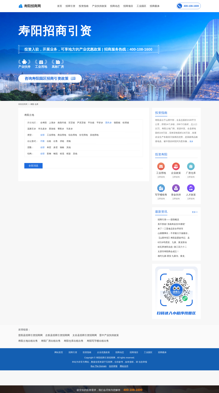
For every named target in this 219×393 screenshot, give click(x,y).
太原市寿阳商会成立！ (168, 251)
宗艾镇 (71, 122)
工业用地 (51, 135)
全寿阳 (43, 122)
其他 (68, 147)
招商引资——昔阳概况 (168, 219)
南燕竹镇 (62, 122)
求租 (62, 141)
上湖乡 (52, 122)
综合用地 (72, 135)
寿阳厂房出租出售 (51, 341)
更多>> (195, 212)
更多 (191, 141)
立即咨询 (161, 177)
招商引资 (70, 6)
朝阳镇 (117, 122)
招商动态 (115, 6)
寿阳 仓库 (34, 104)
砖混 (62, 153)
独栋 (62, 147)
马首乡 (69, 128)
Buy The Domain (98, 366)
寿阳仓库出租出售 (73, 341)
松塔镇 (126, 122)
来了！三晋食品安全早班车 (170, 228)
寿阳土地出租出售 (28, 341)
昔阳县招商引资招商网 (30, 335)
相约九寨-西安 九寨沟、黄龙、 (172, 256)
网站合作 (124, 366)
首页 (59, 6)
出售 (55, 141)
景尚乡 (108, 122)
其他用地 (94, 135)
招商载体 (162, 352)
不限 (42, 141)
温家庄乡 (31, 128)
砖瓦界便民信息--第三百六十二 (172, 247)
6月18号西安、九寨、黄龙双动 (172, 242)
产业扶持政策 (99, 6)
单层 (49, 147)
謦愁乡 (61, 128)
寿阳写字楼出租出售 (98, 341)
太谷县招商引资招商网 (84, 335)
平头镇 (91, 122)
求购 (68, 141)
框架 (68, 153)
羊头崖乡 (42, 128)
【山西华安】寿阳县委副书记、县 (174, 238)
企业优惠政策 (103, 352)
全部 (42, 135)
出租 (49, 141)
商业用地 (62, 135)
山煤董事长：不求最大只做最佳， (174, 233)
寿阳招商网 (23, 104)
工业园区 (141, 6)
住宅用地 (83, 135)
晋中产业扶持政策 (109, 335)
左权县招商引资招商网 (57, 335)
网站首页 (58, 352)
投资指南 (84, 6)
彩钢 (49, 153)
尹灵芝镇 (81, 122)
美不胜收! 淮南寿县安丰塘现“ (171, 224)
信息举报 (113, 366)
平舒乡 (100, 122)
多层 (55, 147)
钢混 (55, 153)
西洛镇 (52, 128)
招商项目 (128, 6)
